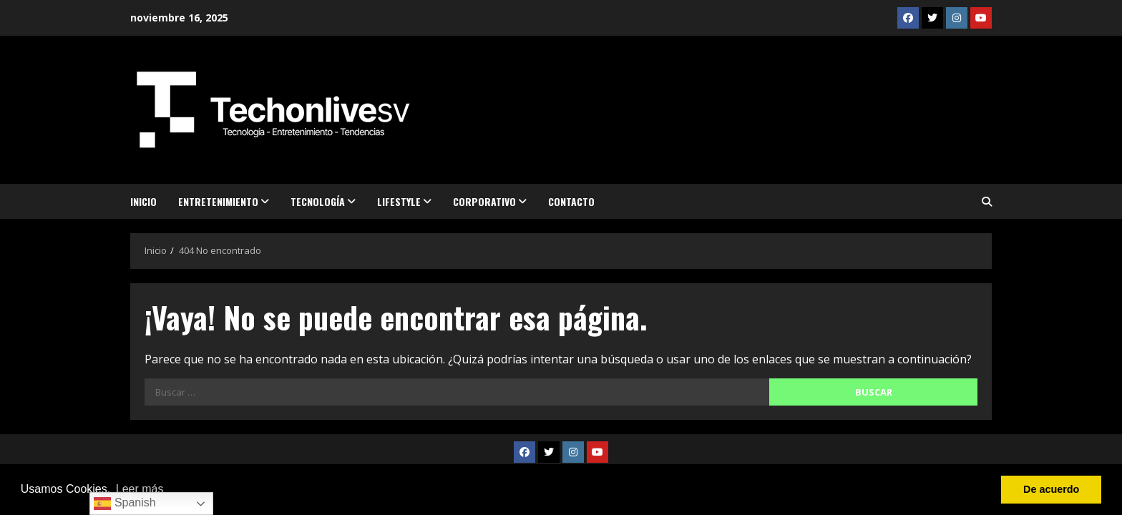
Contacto (571, 201)
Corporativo (484, 201)
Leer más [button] (140, 489)
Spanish (124, 503)
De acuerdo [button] (1051, 489)
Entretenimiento (218, 201)
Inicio (143, 201)
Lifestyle (399, 201)
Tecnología (318, 201)
